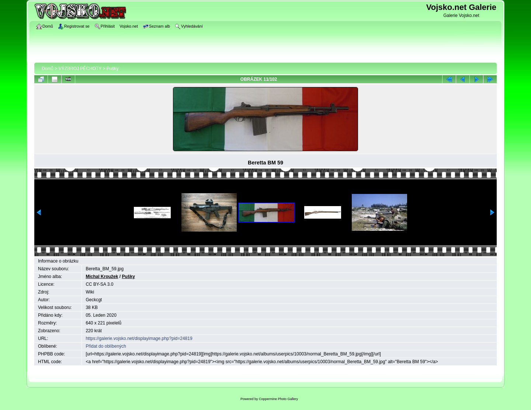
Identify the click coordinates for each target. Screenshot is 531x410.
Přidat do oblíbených (106, 346)
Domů (47, 68)
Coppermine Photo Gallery (278, 399)
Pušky (113, 68)
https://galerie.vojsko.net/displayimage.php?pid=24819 (139, 338)
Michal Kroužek (102, 276)
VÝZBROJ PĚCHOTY (80, 68)
